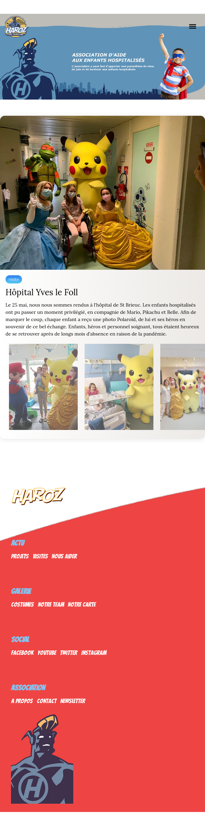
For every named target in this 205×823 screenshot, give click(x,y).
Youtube (46, 652)
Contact (46, 701)
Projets (20, 556)
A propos (22, 701)
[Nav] (192, 26)
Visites (40, 556)
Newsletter (72, 701)
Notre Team (51, 604)
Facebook (22, 652)
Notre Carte (82, 604)
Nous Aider (64, 556)
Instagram (93, 652)
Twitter (68, 652)
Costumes (22, 604)
